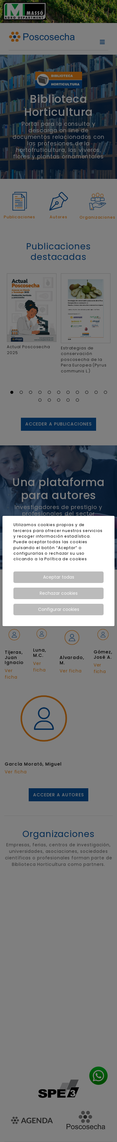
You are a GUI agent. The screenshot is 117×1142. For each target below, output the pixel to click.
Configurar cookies (58, 609)
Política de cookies (65, 559)
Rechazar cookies (59, 593)
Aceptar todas (58, 577)
